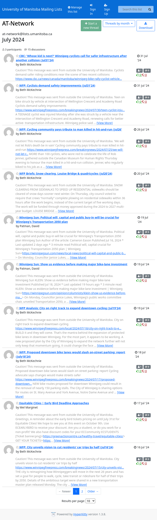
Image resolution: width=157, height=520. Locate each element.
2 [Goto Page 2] (82, 491)
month (117, 23)
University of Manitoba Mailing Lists (32, 9)
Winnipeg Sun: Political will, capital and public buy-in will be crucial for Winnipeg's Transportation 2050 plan (67, 219)
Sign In (93, 10)
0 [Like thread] (139, 75)
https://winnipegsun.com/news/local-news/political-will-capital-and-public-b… (74, 253)
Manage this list (75, 9)
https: (47, 440)
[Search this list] (132, 9)
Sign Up (107, 10)
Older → (93, 491)
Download (146, 26)
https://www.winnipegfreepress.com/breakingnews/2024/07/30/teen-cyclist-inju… (70, 110)
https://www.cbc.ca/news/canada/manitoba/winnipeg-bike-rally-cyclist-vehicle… (69, 79)
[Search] (150, 9)
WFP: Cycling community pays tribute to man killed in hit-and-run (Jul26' (69, 129)
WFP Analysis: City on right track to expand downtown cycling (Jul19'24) (68, 308)
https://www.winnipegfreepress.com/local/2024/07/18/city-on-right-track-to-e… (68, 328)
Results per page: (73, 501)
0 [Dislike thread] (144, 75)
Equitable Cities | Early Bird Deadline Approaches (52, 403)
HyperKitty (80, 514)
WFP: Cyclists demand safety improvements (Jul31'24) (55, 85)
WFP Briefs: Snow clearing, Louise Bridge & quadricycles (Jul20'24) (64, 173)
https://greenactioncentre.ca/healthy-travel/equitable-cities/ (83, 436)
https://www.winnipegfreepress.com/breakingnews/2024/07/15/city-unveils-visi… (70, 467)
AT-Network (18, 23)
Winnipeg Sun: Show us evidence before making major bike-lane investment (71, 264)
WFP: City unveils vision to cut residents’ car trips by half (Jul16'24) (64, 447)
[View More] (105, 123)
